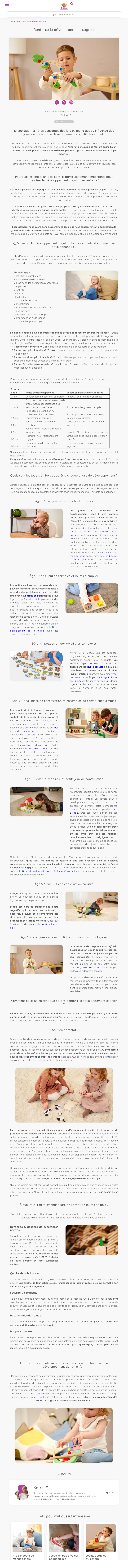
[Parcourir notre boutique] (64, 14)
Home (13, 21)
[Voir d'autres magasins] (71, 3)
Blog (18, 21)
